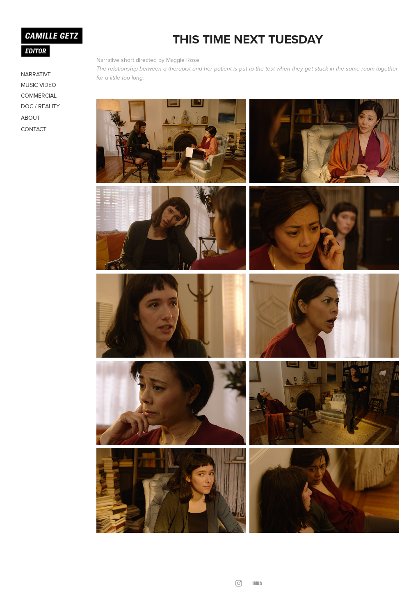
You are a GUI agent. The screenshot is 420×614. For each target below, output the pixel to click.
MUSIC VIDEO (38, 85)
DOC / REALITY (40, 106)
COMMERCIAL (39, 95)
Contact (33, 129)
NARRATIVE (36, 74)
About (30, 118)
